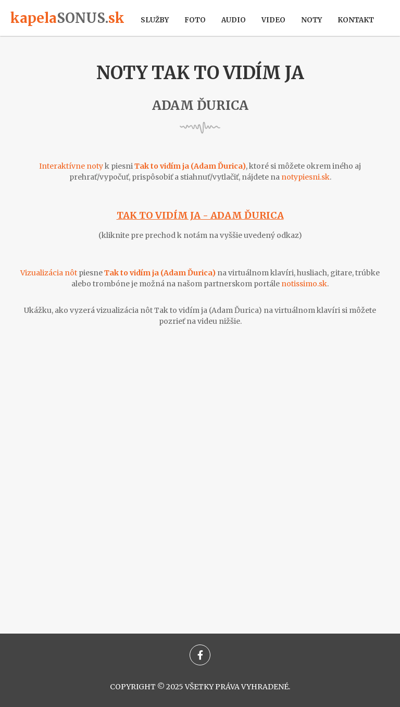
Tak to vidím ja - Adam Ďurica (200, 215)
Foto (195, 20)
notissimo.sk (304, 283)
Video (273, 20)
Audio (233, 20)
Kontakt (356, 20)
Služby (155, 20)
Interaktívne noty (71, 166)
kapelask (67, 18)
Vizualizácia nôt (48, 272)
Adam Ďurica (200, 105)
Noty (311, 20)
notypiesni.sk (305, 177)
